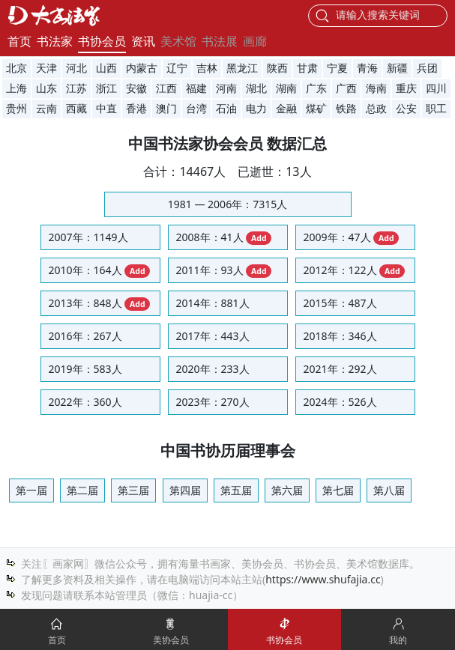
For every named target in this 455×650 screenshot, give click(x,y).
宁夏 (337, 68)
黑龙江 (242, 68)
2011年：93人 (224, 270)
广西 (346, 88)
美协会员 (171, 640)
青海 (367, 68)
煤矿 (316, 109)
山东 (46, 88)
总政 (376, 109)
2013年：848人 (100, 303)
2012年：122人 (355, 270)
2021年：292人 (340, 369)
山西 (106, 68)
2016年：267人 (85, 336)
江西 (166, 88)
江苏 (76, 88)
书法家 (55, 41)
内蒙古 (141, 68)
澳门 (166, 109)
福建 (196, 88)
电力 (256, 109)
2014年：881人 (213, 303)
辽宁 (176, 68)
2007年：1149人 (88, 237)
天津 (46, 68)
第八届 (389, 490)
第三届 (133, 490)
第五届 (236, 490)
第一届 (31, 490)
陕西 (277, 68)
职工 (436, 109)
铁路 (346, 109)
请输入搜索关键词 (378, 14)
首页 (19, 41)
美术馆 (178, 41)
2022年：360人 (85, 402)
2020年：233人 (213, 369)
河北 (76, 68)
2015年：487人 (340, 303)
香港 (136, 109)
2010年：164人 (100, 270)
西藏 (76, 109)
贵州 (16, 109)
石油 (226, 109)
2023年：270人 (213, 402)
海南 (376, 88)
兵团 (427, 68)
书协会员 (102, 41)
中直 (106, 109)
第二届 (82, 490)
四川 (436, 88)
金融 (286, 109)
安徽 (136, 88)
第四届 (185, 490)
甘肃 (307, 68)
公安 (406, 109)
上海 (16, 88)
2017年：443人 (213, 336)
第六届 (287, 490)
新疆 (397, 68)
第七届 (338, 490)
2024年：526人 (340, 402)
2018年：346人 (340, 336)
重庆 (406, 88)
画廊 (255, 41)
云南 (46, 109)
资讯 (143, 41)
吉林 (206, 68)
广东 (316, 88)
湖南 (286, 88)
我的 (398, 640)
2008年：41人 (224, 237)
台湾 (196, 109)
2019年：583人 (85, 369)
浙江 (106, 88)
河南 (226, 88)
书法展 (220, 41)
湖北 (256, 88)
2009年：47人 (352, 237)
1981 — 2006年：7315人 (227, 204)
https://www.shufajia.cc (322, 579)
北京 (16, 68)
